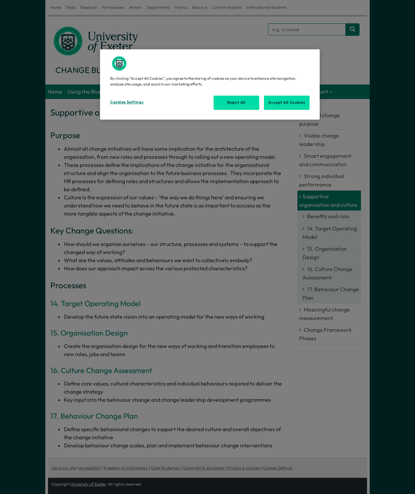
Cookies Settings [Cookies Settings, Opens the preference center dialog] (126, 102)
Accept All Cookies (286, 102)
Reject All (236, 102)
